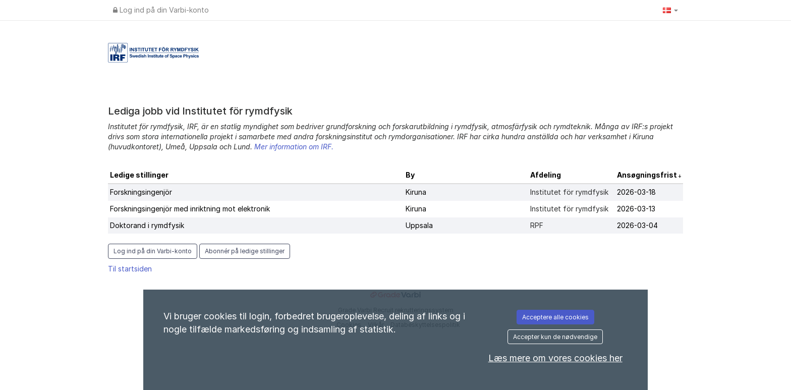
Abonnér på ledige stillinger (245, 251)
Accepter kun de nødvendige (555, 337)
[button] (670, 10)
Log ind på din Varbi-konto (161, 10)
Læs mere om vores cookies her (555, 358)
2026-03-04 (637, 225)
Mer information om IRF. (293, 146)
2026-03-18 (636, 192)
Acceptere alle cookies (555, 317)
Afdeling (545, 175)
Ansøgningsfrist (648, 175)
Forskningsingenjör (141, 192)
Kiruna (416, 192)
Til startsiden (130, 268)
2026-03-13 (636, 208)
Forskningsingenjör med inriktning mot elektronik (190, 208)
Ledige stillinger (139, 175)
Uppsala (419, 225)
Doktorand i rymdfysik (147, 225)
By (410, 175)
